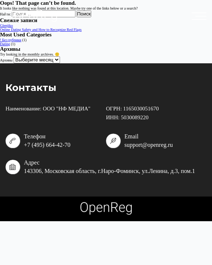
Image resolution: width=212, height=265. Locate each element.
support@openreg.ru (148, 145)
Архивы (6, 60)
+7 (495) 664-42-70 (47, 145)
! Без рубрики (10, 40)
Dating (5, 44)
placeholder (200, 16)
